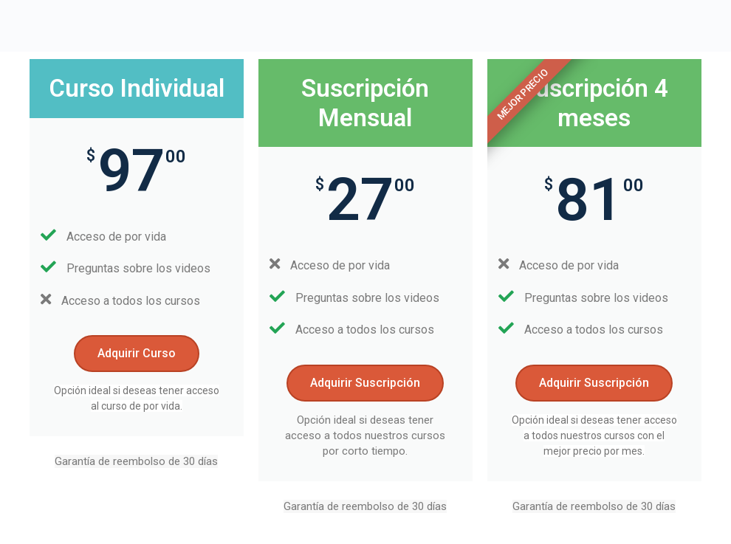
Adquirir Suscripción (365, 383)
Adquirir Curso (136, 353)
